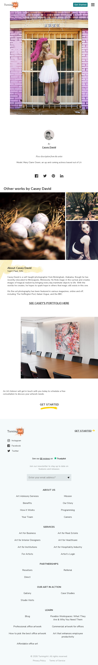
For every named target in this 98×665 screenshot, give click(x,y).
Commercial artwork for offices (68, 626)
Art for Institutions (27, 547)
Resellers (27, 570)
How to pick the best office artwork (27, 633)
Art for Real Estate (68, 533)
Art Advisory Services (27, 496)
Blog (27, 616)
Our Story (68, 503)
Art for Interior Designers (27, 540)
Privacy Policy (39, 660)
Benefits (27, 503)
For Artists (27, 554)
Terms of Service (57, 660)
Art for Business (27, 533)
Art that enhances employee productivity (68, 635)
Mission (68, 496)
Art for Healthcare (67, 540)
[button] (93, 4)
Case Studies (68, 593)
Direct (27, 577)
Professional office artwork (27, 626)
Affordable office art (27, 643)
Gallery (27, 593)
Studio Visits (27, 600)
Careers (68, 517)
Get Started (80, 4)
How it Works (27, 510)
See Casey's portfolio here (49, 303)
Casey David (49, 147)
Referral (68, 570)
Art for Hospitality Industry (68, 547)
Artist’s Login (68, 554)
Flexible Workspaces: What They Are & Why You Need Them (68, 618)
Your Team (27, 517)
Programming (68, 510)
